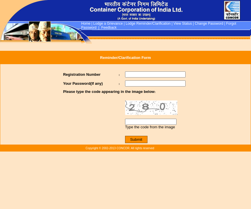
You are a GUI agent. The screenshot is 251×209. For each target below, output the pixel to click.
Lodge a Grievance (108, 23)
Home (85, 23)
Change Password (209, 23)
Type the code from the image (150, 127)
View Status (183, 23)
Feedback (109, 28)
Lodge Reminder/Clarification (148, 23)
